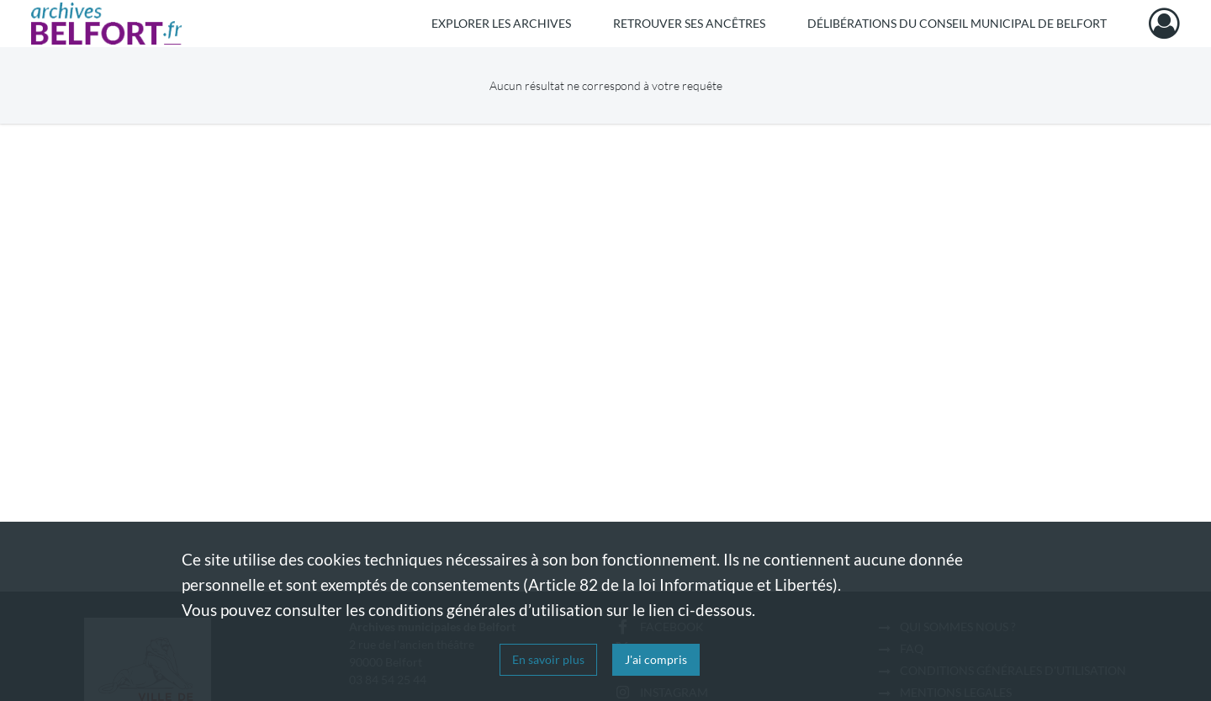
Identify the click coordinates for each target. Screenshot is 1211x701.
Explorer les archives (501, 23)
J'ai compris (656, 659)
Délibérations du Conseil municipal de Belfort (957, 23)
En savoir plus (548, 659)
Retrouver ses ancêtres (689, 23)
